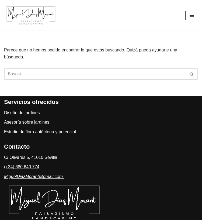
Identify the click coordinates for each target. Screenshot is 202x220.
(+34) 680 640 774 (21, 167)
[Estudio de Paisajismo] (32, 15)
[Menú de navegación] (191, 15)
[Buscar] (95, 74)
